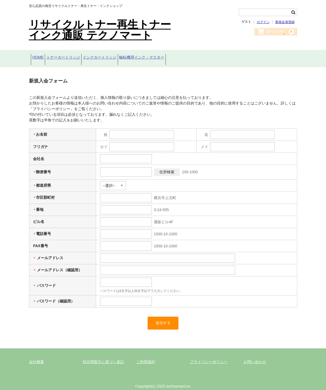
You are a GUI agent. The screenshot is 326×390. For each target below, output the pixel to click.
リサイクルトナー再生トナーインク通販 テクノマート (100, 30)
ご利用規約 (145, 356)
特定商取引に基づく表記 (103, 356)
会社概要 (36, 356)
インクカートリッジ (118, 55)
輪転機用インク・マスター (168, 55)
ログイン (263, 22)
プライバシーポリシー (209, 356)
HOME (40, 55)
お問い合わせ (255, 356)
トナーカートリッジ (73, 55)
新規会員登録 (285, 22)
